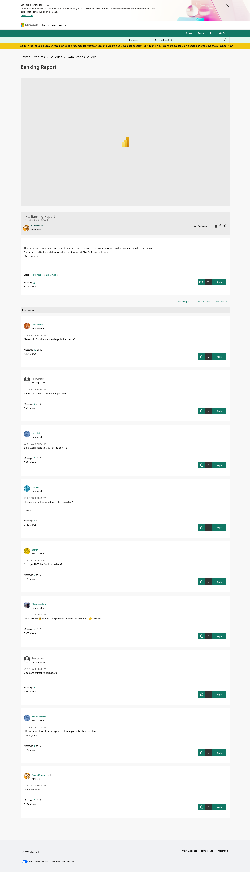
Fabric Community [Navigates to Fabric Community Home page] (54, 25)
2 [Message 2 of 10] (34, 800)
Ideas (100, 25)
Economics (51, 275)
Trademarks (222, 850)
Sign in (201, 32)
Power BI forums (33, 56)
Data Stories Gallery (81, 56)
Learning (141, 25)
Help (211, 32)
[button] (224, 244)
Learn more (27, 15)
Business (37, 275)
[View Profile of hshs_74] (36, 432)
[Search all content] (191, 40)
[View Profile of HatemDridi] (37, 324)
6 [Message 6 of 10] (34, 574)
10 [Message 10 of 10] (35, 349)
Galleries (56, 56)
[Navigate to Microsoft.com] (29, 25)
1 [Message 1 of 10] (34, 282)
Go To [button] (222, 33)
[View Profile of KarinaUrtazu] (38, 774)
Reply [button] (219, 282)
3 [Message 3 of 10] (34, 745)
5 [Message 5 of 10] (34, 629)
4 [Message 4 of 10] (34, 687)
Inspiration (87, 25)
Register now (226, 45)
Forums (73, 25)
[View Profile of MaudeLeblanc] (39, 603)
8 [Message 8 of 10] (34, 458)
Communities (115, 25)
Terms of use (207, 850)
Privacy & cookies (189, 850)
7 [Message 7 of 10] (34, 520)
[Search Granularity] (139, 40)
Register (189, 32)
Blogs (128, 25)
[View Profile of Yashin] (35, 549)
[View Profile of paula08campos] (39, 716)
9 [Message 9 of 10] (34, 403)
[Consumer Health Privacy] (62, 861)
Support (154, 25)
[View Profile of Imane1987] (37, 487)
